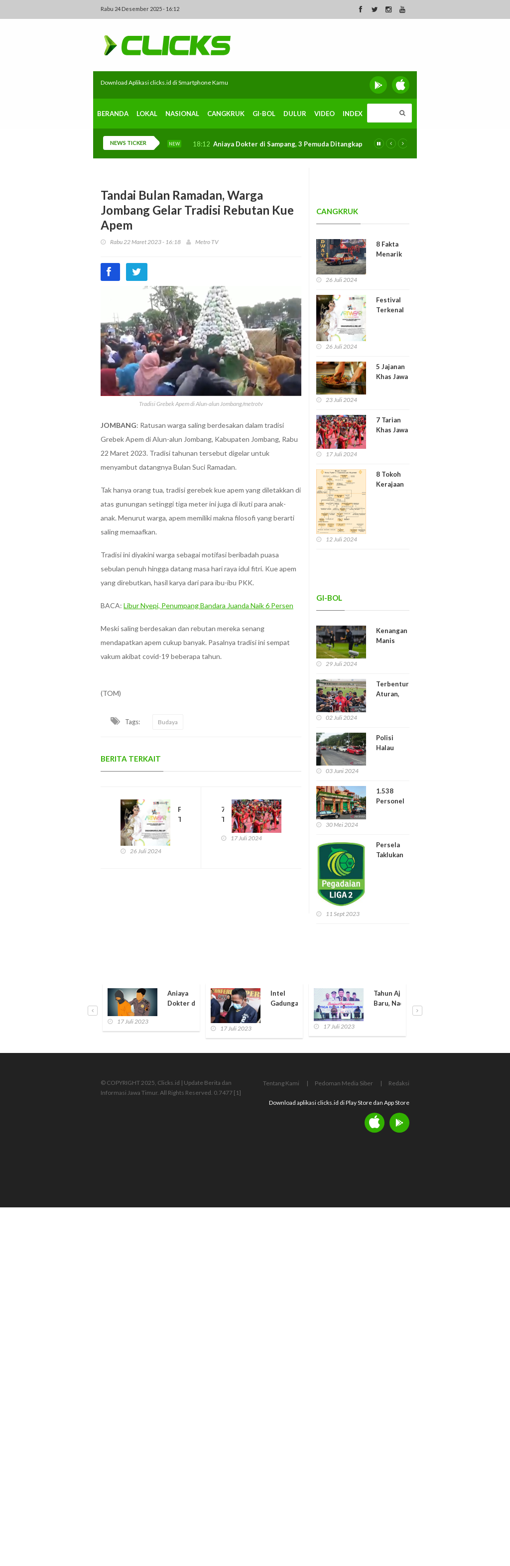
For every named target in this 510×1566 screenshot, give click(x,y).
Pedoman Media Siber (344, 1083)
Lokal (146, 114)
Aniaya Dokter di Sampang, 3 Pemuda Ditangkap (288, 144)
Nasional (182, 114)
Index (353, 114)
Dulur (294, 114)
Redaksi (398, 1083)
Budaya (168, 722)
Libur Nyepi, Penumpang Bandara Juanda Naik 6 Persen (208, 605)
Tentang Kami (281, 1083)
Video (324, 114)
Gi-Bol (264, 114)
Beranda (112, 114)
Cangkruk (226, 114)
